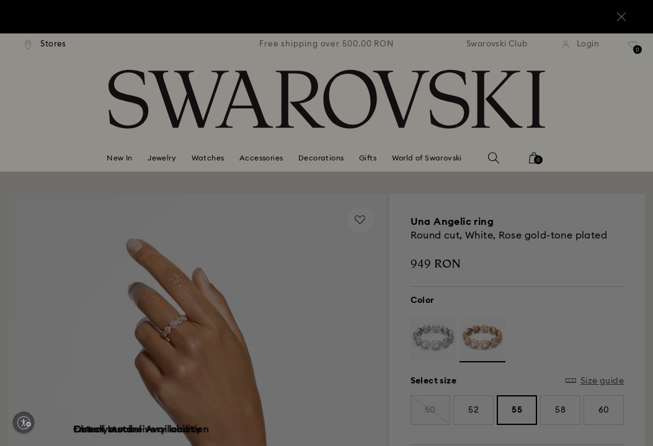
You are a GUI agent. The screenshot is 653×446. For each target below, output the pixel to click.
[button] (530, 150)
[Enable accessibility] (23, 422)
